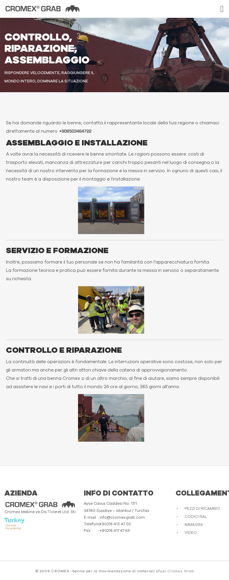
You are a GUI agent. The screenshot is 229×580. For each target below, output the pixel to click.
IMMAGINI (194, 525)
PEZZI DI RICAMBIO (202, 509)
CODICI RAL (196, 517)
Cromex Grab (180, 571)
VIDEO (191, 533)
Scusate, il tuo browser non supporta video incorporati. (39, 210)
